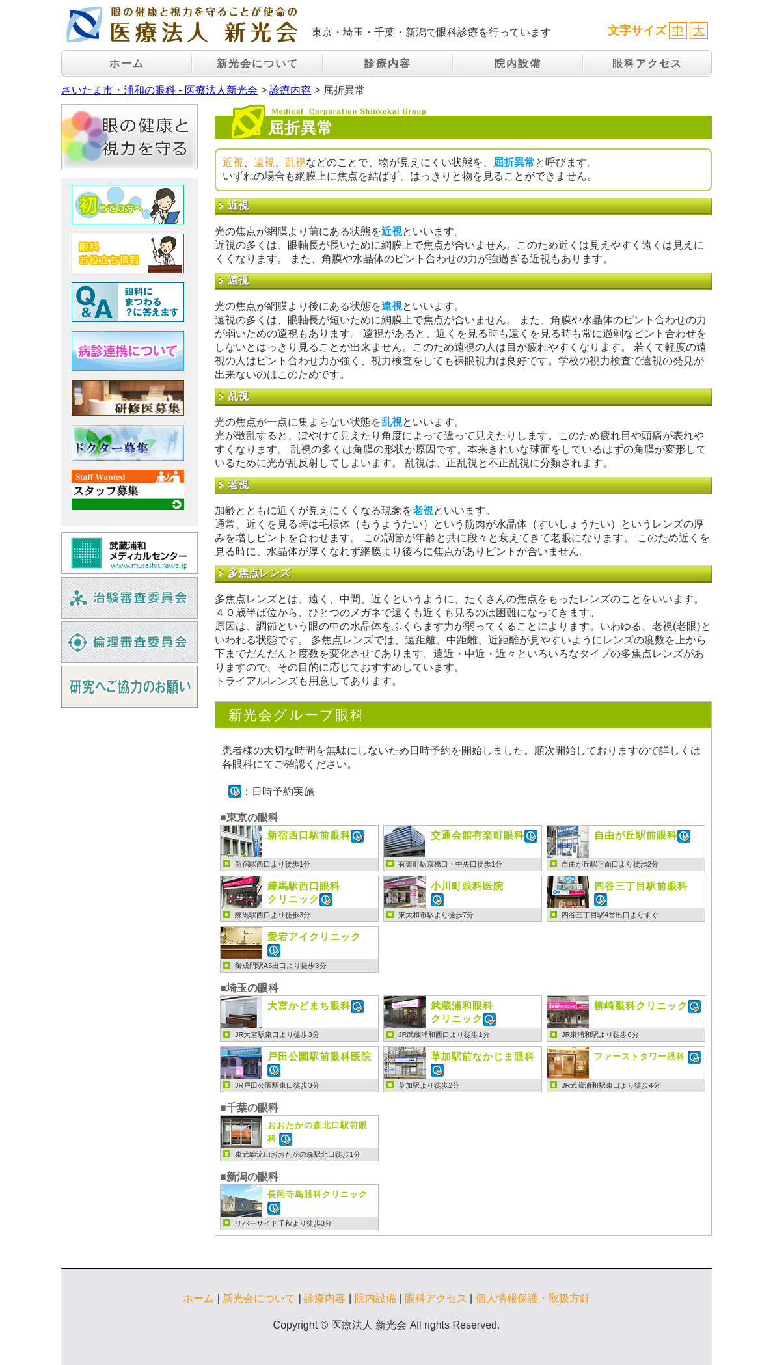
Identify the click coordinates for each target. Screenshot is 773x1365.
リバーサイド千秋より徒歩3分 (283, 1223)
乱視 (295, 162)
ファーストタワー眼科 (641, 1056)
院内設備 (518, 63)
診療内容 (387, 63)
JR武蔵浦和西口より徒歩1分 (444, 1034)
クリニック (303, 892)
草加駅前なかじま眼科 (483, 1056)
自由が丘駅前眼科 (635, 835)
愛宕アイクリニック (314, 936)
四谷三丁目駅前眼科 (641, 885)
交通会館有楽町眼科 (477, 835)
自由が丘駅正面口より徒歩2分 (610, 864)
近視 (233, 162)
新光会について (258, 63)
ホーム (126, 63)
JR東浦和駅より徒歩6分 (600, 1034)
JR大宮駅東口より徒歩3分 (277, 1034)
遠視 (264, 162)
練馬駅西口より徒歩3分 (272, 915)
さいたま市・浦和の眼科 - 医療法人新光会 (159, 90)
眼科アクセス (647, 63)
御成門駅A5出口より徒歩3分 (281, 965)
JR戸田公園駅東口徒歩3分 (277, 1085)
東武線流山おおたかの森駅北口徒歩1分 (297, 1154)
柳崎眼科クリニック (641, 1005)
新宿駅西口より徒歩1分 (272, 864)
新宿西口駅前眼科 (309, 835)
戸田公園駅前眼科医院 (319, 1056)
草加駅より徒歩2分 (428, 1085)
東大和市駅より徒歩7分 (436, 915)
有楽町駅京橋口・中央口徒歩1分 (450, 864)
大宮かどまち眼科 (309, 1005)
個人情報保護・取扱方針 (533, 1298)
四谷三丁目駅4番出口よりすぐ (610, 915)
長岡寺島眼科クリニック (317, 1194)
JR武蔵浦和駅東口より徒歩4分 (611, 1085)
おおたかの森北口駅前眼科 (317, 1132)
